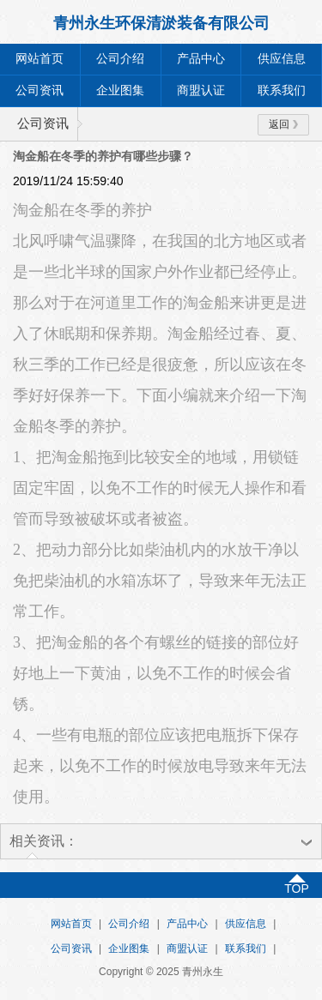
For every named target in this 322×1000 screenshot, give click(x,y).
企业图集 (120, 90)
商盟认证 (201, 90)
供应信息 (282, 58)
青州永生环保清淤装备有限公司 (161, 23)
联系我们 (282, 90)
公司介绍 (120, 58)
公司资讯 (39, 90)
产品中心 (201, 58)
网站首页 (39, 58)
